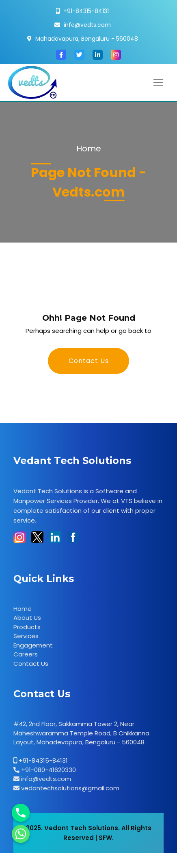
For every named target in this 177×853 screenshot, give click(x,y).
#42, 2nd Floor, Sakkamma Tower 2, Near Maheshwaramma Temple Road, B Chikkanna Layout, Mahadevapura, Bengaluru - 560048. (81, 733)
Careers (25, 654)
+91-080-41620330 (47, 770)
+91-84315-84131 (86, 11)
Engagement (33, 645)
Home (88, 148)
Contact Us (89, 360)
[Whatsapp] (21, 834)
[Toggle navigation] (158, 82)
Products (27, 627)
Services (26, 636)
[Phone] (21, 813)
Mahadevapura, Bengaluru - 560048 (86, 39)
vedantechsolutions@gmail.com (69, 788)
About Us (27, 617)
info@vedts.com (87, 25)
